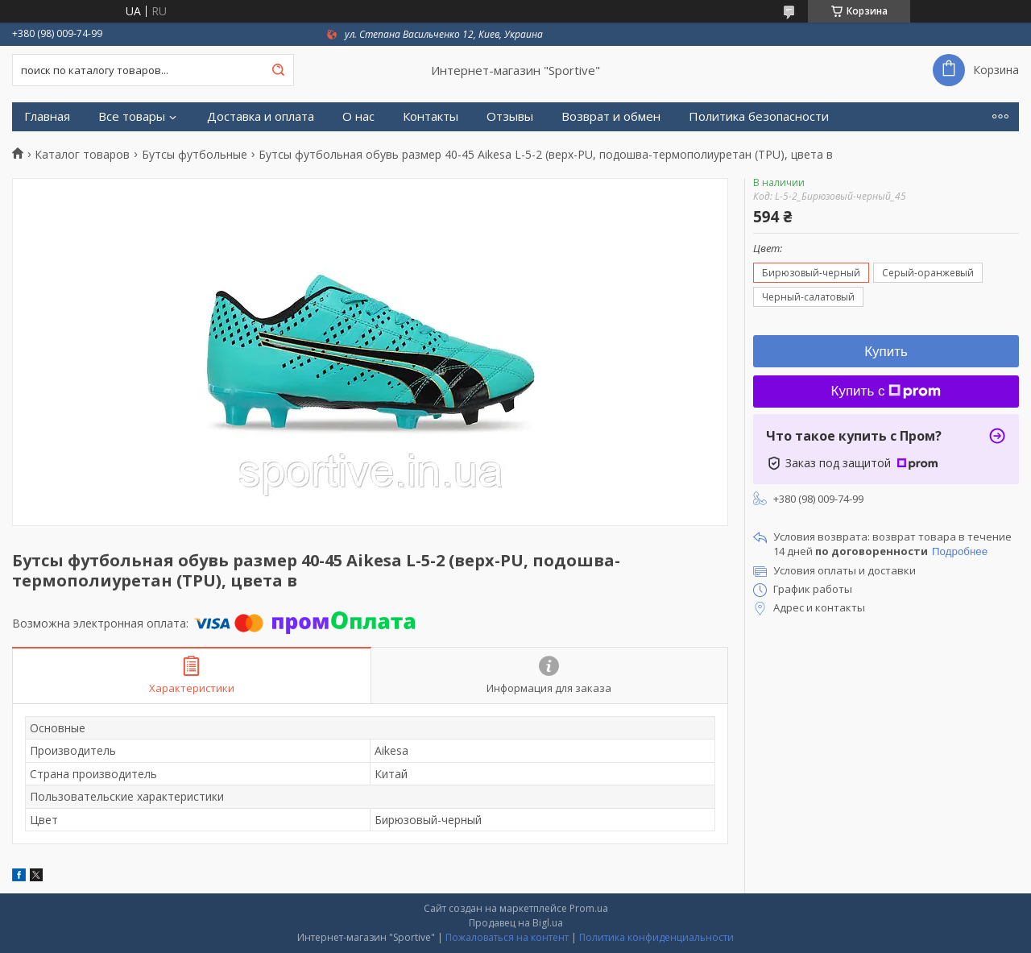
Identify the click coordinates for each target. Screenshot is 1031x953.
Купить (886, 351)
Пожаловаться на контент (507, 937)
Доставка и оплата (260, 116)
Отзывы (510, 116)
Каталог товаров (82, 154)
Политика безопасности (759, 116)
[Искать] (278, 70)
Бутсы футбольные (194, 154)
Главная (47, 116)
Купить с (886, 391)
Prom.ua (588, 908)
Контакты (430, 116)
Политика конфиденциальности (656, 937)
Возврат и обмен (610, 116)
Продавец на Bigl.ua (516, 923)
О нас (358, 116)
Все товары (131, 116)
